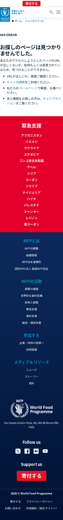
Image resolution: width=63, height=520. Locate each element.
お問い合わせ (13, 508)
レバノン (32, 218)
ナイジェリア (32, 192)
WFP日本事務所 (31, 262)
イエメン (32, 141)
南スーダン (31, 224)
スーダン (32, 179)
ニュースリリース (34, 20)
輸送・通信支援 (31, 323)
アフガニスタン (31, 135)
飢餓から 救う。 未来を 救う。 (19, 12)
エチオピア (31, 154)
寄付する (32, 3)
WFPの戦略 (31, 248)
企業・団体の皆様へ (31, 343)
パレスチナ (31, 205)
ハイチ (31, 199)
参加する (31, 335)
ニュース (31, 370)
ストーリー (31, 376)
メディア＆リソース (31, 362)
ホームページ (28, 88)
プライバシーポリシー (39, 501)
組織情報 (31, 255)
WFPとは (31, 241)
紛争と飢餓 (31, 302)
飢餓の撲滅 (31, 289)
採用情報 (31, 349)
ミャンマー (31, 211)
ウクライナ (31, 148)
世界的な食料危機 (31, 295)
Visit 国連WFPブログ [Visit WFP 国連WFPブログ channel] (36, 451)
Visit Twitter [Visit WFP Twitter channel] (17, 451)
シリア (31, 173)
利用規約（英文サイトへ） (42, 508)
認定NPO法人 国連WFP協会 (31, 269)
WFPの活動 (31, 281)
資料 (31, 383)
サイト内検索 (16, 82)
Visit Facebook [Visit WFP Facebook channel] (27, 451)
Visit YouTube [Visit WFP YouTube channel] (45, 451)
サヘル (31, 167)
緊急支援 (31, 309)
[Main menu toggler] (57, 12)
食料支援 (31, 316)
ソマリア (32, 186)
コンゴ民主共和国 (31, 160)
